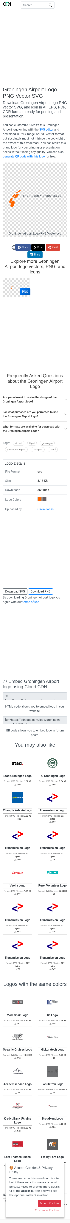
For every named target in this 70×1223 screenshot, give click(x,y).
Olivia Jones (46, 509)
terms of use (30, 602)
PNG (25, 291)
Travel (53, 449)
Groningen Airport (16, 449)
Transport (38, 449)
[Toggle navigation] (65, 5)
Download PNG (41, 591)
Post (38, 247)
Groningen (47, 443)
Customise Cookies (47, 1210)
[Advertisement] (35, 48)
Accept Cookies (49, 1203)
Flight (32, 443)
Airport (18, 443)
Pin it (53, 247)
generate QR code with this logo (24, 156)
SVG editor (46, 129)
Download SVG (15, 591)
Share (23, 247)
